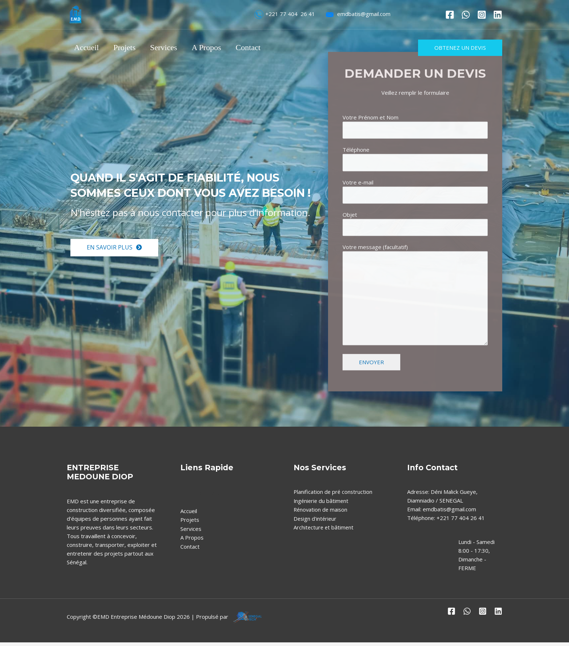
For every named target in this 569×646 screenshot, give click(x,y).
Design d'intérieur (316, 521)
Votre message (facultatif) (415, 336)
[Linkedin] (497, 14)
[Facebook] (449, 14)
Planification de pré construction (334, 495)
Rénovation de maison (321, 512)
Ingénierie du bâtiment (322, 504)
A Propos (211, 47)
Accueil (87, 47)
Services (167, 47)
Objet (415, 263)
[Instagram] (481, 14)
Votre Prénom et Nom (415, 164)
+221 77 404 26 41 (284, 13)
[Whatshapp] (465, 14)
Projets (126, 47)
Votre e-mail (415, 230)
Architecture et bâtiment (324, 530)
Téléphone (415, 197)
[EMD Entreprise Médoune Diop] (76, 13)
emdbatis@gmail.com (356, 13)
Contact (254, 47)
